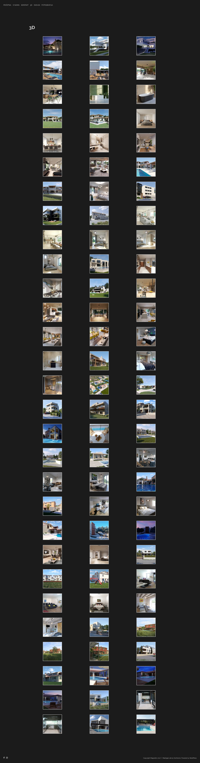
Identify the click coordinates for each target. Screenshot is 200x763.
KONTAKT (24, 5)
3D (31, 5)
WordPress (193, 758)
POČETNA (7, 5)
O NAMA (16, 5)
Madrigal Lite (167, 758)
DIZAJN (37, 5)
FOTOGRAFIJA (47, 5)
